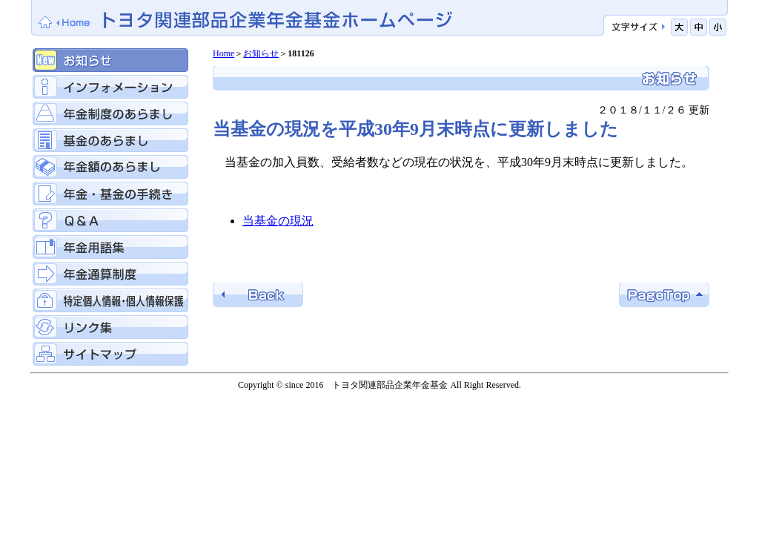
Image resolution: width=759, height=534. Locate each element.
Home (223, 53)
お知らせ (261, 53)
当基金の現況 (278, 220)
